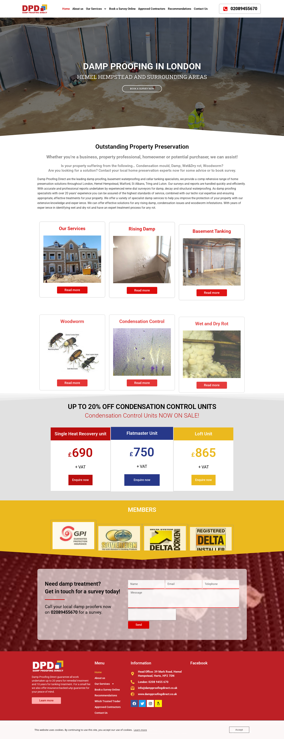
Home (66, 8)
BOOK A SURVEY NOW (142, 88)
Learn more (140, 730)
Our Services (96, 9)
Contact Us (201, 8)
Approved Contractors (151, 8)
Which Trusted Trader (107, 701)
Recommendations (179, 8)
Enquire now (80, 480)
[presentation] (152, 614)
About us (77, 8)
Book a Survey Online (122, 8)
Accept (239, 729)
